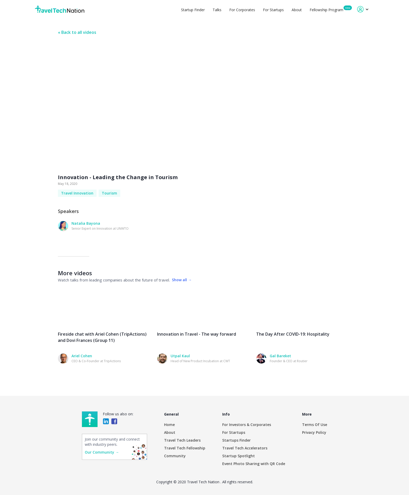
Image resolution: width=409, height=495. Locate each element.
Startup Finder (193, 9)
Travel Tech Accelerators (244, 448)
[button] (363, 9)
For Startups (273, 9)
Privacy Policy (314, 432)
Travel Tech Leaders (182, 440)
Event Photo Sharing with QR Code (253, 463)
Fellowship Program (326, 9)
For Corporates (242, 9)
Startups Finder (236, 440)
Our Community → (102, 452)
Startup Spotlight (238, 455)
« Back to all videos (77, 32)
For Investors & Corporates (246, 424)
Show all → (182, 279)
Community (175, 455)
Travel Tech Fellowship (184, 448)
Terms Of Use (314, 424)
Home (169, 424)
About (297, 9)
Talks (217, 9)
